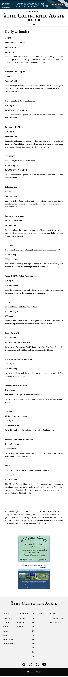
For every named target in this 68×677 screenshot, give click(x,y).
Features (5, 631)
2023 (33, 627)
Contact (20, 627)
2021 (33, 635)
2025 (33, 618)
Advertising (21, 618)
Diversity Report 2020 (56, 618)
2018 (33, 648)
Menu (34, 24)
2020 (33, 639)
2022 (33, 631)
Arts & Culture (8, 639)
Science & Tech (8, 644)
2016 (33, 656)
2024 (33, 622)
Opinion (5, 627)
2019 (33, 644)
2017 (33, 652)
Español (5, 635)
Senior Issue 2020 (55, 622)
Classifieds (21, 622)
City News (6, 622)
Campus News (7, 618)
